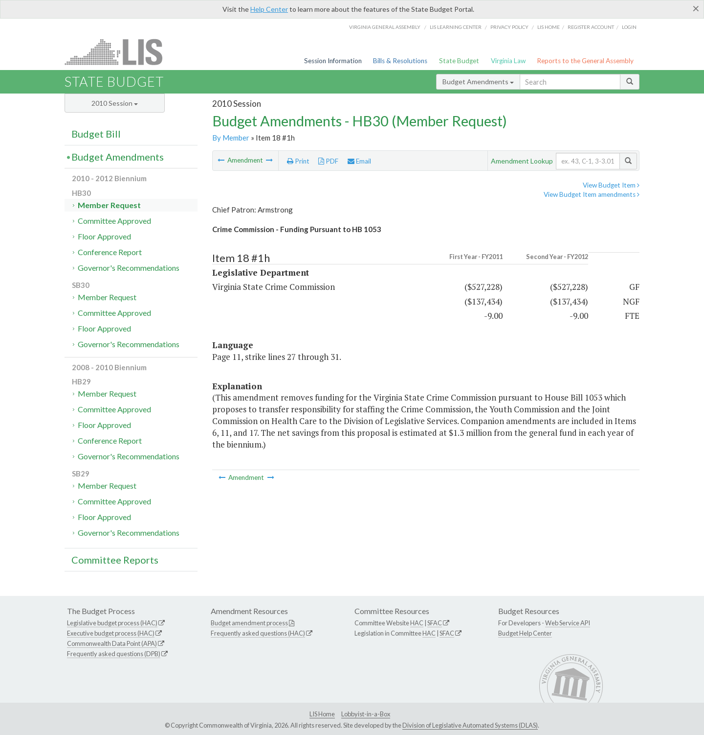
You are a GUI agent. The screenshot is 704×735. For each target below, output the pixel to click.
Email (359, 161)
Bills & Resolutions (400, 61)
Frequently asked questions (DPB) (113, 654)
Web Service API (567, 623)
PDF (328, 161)
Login (629, 27)
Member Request (109, 205)
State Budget (459, 61)
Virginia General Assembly (384, 27)
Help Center (269, 9)
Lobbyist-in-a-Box (365, 714)
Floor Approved (104, 236)
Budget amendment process (249, 623)
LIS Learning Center (456, 27)
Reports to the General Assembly (585, 61)
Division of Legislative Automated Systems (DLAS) (470, 725)
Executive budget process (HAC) (110, 633)
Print (298, 161)
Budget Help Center (525, 633)
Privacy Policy (509, 27)
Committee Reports (114, 560)
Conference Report (110, 252)
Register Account (591, 27)
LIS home (548, 27)
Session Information (333, 61)
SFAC (434, 623)
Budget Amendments (478, 81)
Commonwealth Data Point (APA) (112, 643)
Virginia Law (508, 61)
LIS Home (322, 714)
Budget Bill (96, 134)
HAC (416, 623)
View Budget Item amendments (591, 194)
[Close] (696, 8)
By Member (230, 137)
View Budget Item (611, 185)
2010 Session (114, 103)
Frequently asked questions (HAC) (258, 633)
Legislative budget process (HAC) (112, 623)
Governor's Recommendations (128, 267)
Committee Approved (114, 220)
